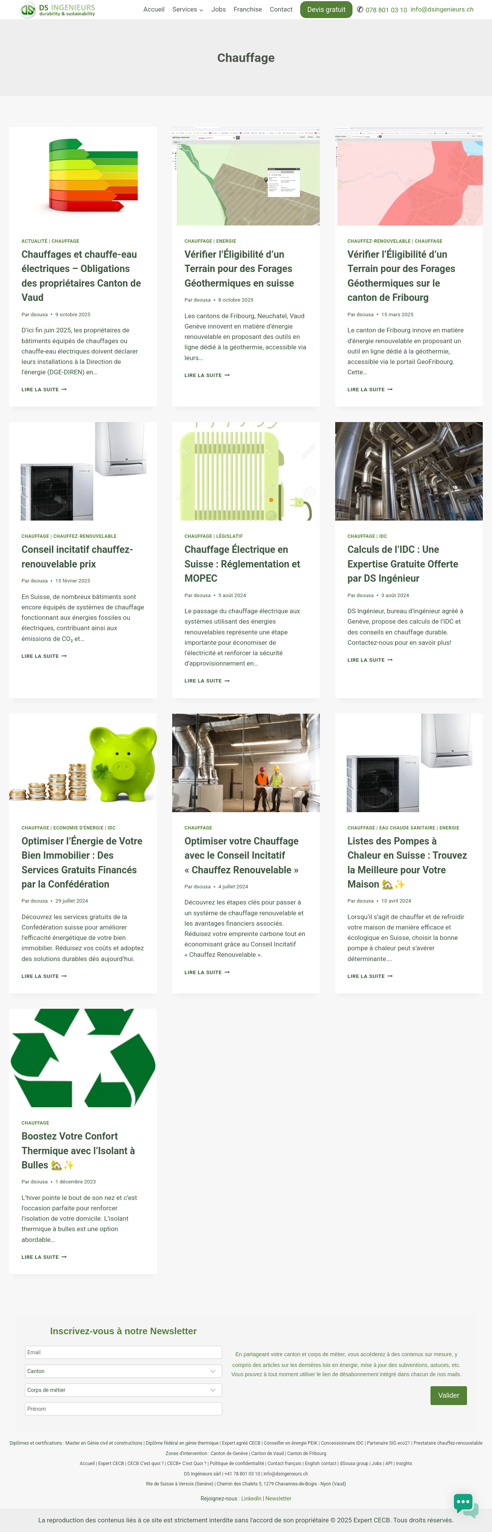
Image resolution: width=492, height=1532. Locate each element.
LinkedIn (251, 1498)
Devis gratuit (326, 9)
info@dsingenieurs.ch (442, 9)
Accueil (154, 9)
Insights (404, 1463)
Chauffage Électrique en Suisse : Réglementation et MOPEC (242, 564)
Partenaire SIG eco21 (389, 1443)
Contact (281, 9)
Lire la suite (44, 389)
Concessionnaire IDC (342, 1443)
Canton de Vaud (267, 1453)
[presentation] (83, 176)
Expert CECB (111, 1463)
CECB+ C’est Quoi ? (186, 1463)
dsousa (39, 314)
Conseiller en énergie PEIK (290, 1443)
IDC (383, 536)
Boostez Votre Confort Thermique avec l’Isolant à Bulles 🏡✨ (78, 1151)
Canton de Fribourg (306, 1453)
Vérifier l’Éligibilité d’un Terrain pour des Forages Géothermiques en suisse (239, 269)
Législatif (229, 536)
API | (390, 1463)
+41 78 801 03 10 (242, 1474)
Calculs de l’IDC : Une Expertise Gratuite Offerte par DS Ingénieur (402, 564)
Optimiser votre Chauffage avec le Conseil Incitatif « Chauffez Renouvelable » (241, 856)
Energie (226, 241)
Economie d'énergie (78, 828)
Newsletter (278, 1498)
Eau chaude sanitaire (407, 828)
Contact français (284, 1463)
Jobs (218, 9)
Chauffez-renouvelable (379, 241)
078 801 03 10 (386, 10)
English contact (320, 1463)
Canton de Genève (229, 1453)
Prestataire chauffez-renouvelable (448, 1443)
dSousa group (354, 1463)
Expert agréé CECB (241, 1443)
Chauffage (65, 241)
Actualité (35, 241)
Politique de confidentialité (237, 1463)
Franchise (248, 9)
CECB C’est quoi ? (146, 1463)
